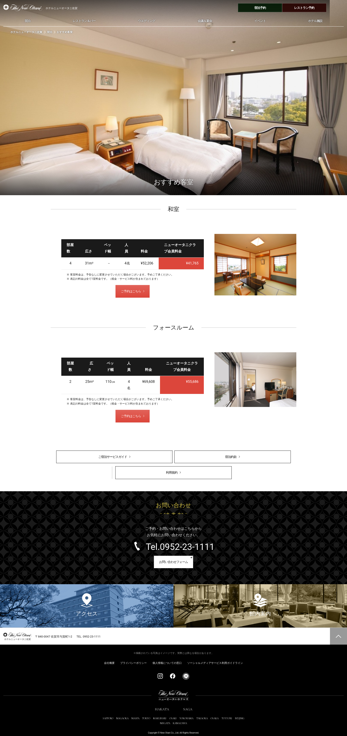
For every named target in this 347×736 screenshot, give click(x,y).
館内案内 (260, 596)
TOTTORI (227, 709)
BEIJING (239, 709)
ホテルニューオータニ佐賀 (26, 32)
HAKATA (162, 700)
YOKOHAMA (186, 709)
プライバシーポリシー (133, 653)
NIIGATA (165, 714)
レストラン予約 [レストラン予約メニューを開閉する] (322, 8)
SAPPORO (108, 709)
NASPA (135, 709)
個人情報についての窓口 (167, 653)
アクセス (87, 596)
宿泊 (49, 32)
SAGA (187, 700)
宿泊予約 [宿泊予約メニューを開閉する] (277, 8)
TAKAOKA (202, 709)
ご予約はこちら (130, 292)
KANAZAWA (180, 714)
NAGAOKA (122, 709)
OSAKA (214, 709)
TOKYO (146, 709)
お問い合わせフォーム (173, 552)
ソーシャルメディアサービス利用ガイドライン (215, 653)
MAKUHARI (159, 709)
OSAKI (173, 709)
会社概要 (109, 653)
